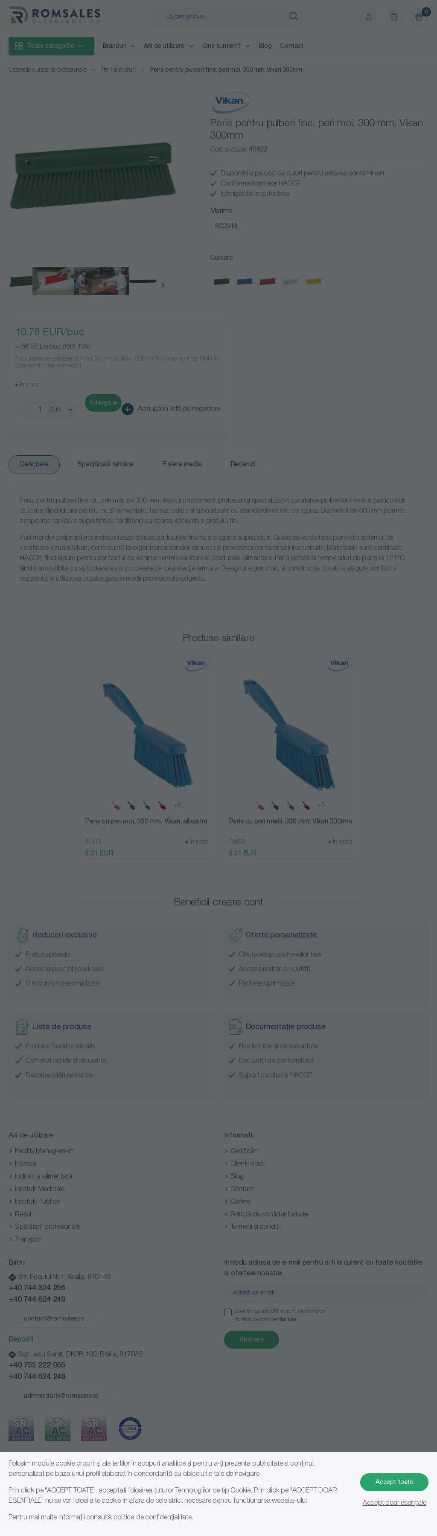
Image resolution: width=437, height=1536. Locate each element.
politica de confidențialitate (153, 1518)
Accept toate (394, 1482)
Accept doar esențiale (394, 1503)
